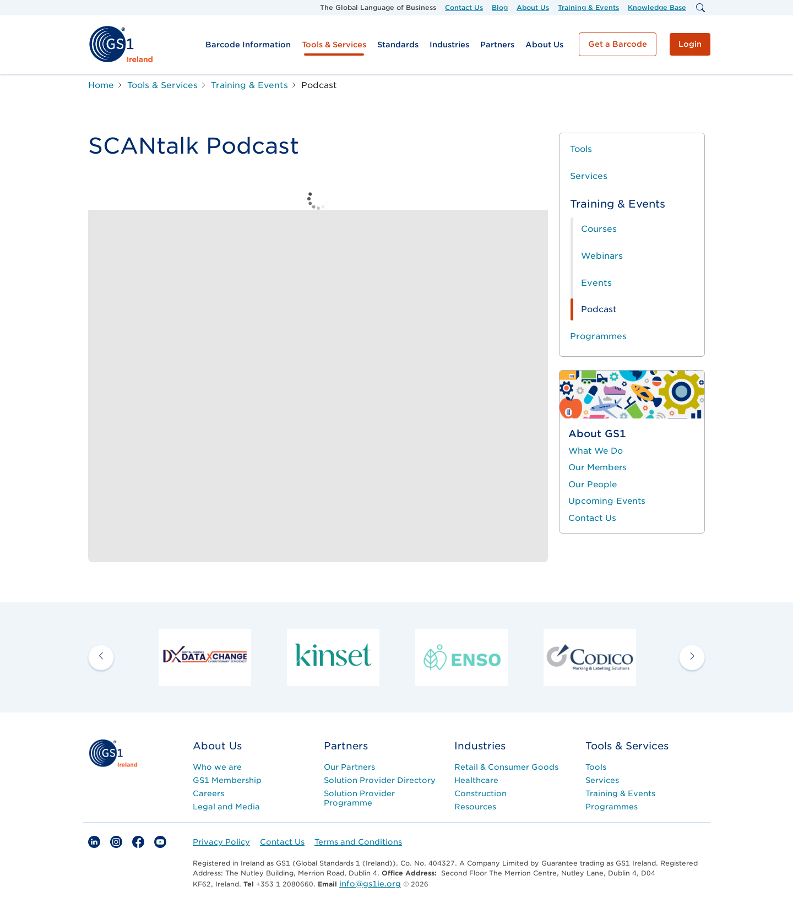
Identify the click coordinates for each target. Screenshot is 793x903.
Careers (208, 793)
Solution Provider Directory (380, 780)
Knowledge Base (657, 7)
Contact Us (464, 7)
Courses (599, 229)
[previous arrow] (101, 657)
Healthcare (476, 780)
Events (596, 283)
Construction (480, 793)
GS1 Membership (227, 780)
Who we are (217, 767)
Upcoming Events (606, 501)
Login (690, 44)
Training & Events (588, 7)
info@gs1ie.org (370, 883)
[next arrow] (692, 657)
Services (588, 176)
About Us (533, 7)
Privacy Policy (221, 841)
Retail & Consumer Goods (506, 767)
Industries (449, 44)
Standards (398, 44)
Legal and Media (226, 806)
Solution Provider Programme (359, 798)
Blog (500, 7)
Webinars (602, 256)
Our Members (597, 467)
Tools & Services (334, 44)
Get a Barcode (617, 44)
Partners (497, 44)
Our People (592, 484)
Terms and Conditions (358, 841)
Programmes (598, 336)
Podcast (599, 309)
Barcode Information (248, 44)
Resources (475, 806)
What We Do (595, 451)
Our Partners (349, 767)
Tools (581, 149)
